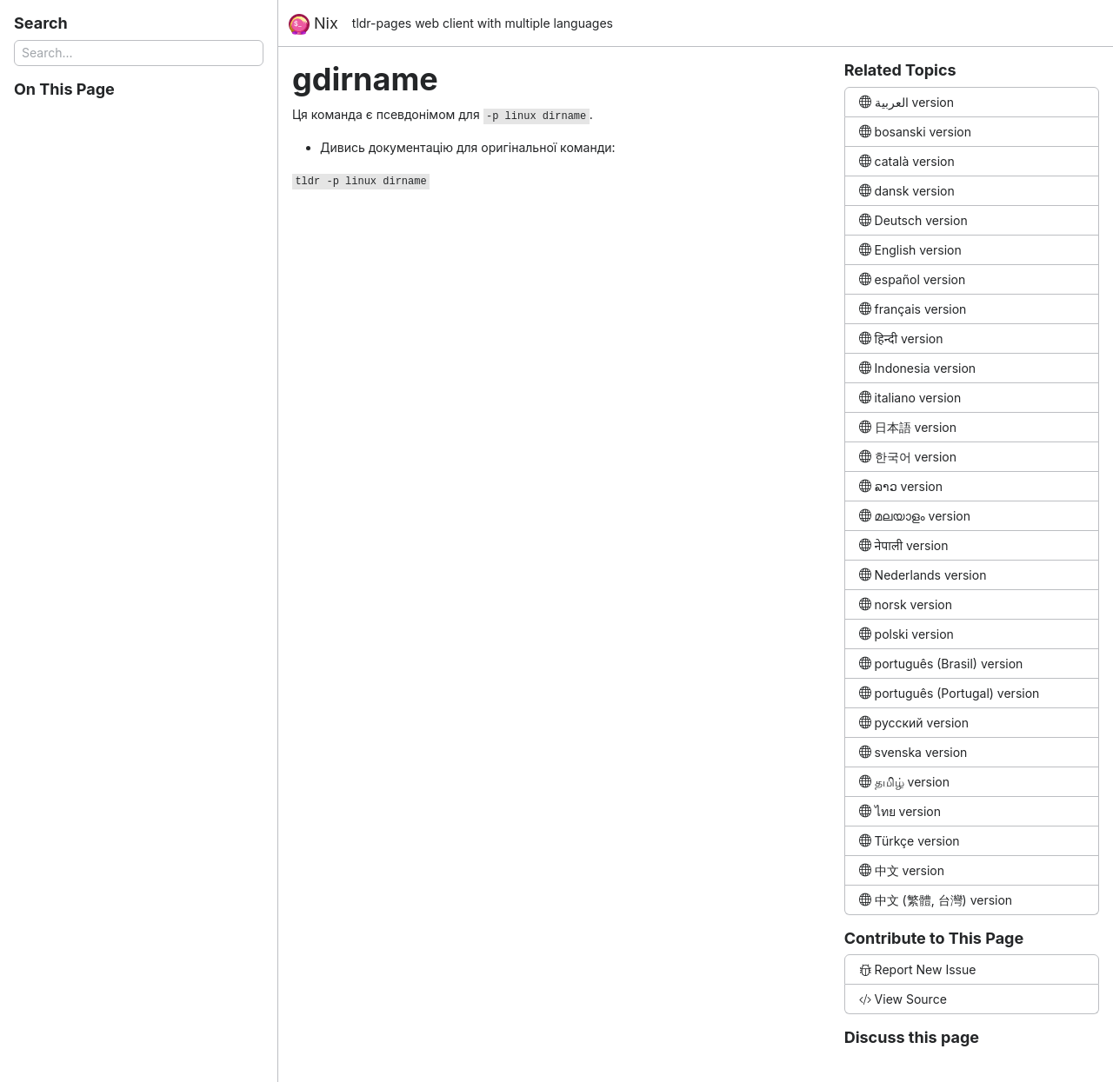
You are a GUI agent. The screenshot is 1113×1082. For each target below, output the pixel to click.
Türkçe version (909, 840)
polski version (906, 634)
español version (912, 279)
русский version (914, 722)
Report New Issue (917, 969)
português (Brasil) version (941, 663)
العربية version (906, 102)
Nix (313, 24)
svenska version (913, 752)
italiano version (910, 397)
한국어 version (907, 456)
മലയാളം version (914, 515)
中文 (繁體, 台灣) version (935, 900)
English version (910, 249)
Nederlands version (923, 575)
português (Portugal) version (949, 693)
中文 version (901, 870)
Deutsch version (913, 220)
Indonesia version (917, 368)
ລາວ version (901, 486)
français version (913, 309)
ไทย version (900, 811)
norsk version (905, 604)
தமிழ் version (904, 781)
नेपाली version (904, 545)
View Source (903, 999)
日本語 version (907, 427)
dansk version (907, 190)
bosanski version (915, 131)
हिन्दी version (901, 338)
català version (907, 161)
